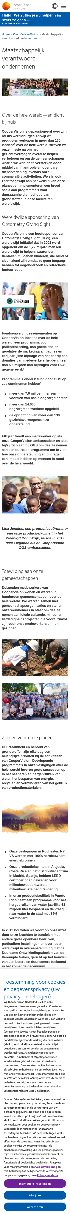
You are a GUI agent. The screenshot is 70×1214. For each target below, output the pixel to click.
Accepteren (35, 1208)
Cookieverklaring (46, 1168)
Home (6, 34)
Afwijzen (35, 1197)
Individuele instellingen (35, 1185)
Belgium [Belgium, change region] (55, 6)
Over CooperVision (25, 34)
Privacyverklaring (48, 1177)
